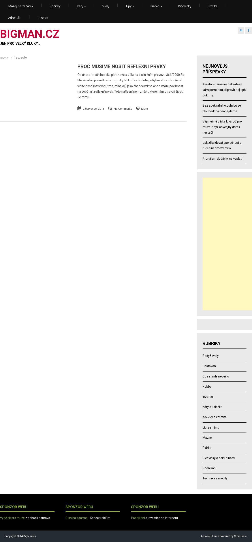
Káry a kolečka (212, 407)
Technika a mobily (215, 478)
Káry (81, 6)
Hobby (207, 386)
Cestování (209, 366)
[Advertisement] (227, 244)
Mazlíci (207, 437)
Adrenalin (14, 17)
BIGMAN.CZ (29, 34)
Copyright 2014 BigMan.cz (20, 536)
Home (4, 58)
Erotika (213, 6)
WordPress (240, 536)
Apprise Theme (210, 536)
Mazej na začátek (20, 6)
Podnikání (209, 468)
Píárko (156, 6)
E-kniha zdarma (77, 518)
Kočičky (55, 6)
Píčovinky (184, 6)
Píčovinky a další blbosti (219, 458)
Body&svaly (211, 356)
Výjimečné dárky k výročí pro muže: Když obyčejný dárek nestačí (222, 127)
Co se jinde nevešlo (216, 376)
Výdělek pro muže (12, 518)
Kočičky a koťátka (215, 417)
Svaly (105, 6)
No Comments (123, 108)
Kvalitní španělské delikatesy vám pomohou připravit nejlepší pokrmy (224, 89)
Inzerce (43, 17)
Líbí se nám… (211, 427)
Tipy (130, 6)
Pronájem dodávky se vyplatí (222, 158)
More (144, 108)
